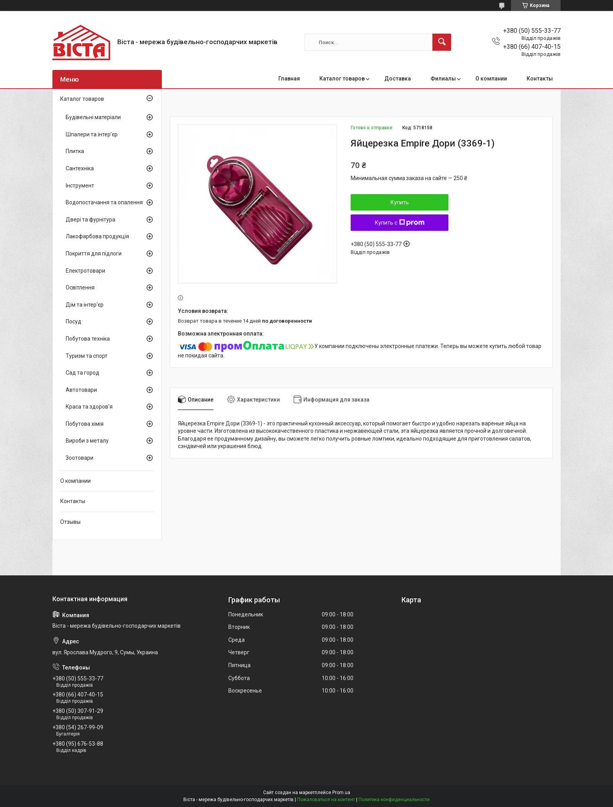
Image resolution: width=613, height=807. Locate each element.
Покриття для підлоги (94, 253)
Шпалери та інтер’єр (92, 134)
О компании (491, 78)
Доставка (397, 78)
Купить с (400, 222)
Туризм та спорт (87, 356)
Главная (289, 78)
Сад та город (82, 373)
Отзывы (70, 522)
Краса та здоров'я (89, 407)
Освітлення (80, 287)
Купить (400, 202)
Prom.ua (341, 792)
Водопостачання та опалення (104, 202)
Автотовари (81, 390)
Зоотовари (79, 458)
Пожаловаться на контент (326, 799)
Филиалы (443, 78)
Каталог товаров (342, 78)
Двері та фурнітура (90, 219)
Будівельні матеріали (93, 117)
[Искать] (441, 42)
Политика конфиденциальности (394, 799)
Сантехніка (80, 168)
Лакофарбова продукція (97, 236)
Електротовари (85, 271)
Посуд (73, 321)
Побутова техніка (88, 339)
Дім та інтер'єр (85, 305)
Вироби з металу (87, 440)
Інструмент (80, 185)
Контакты (540, 78)
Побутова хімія (85, 424)
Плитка (75, 151)
